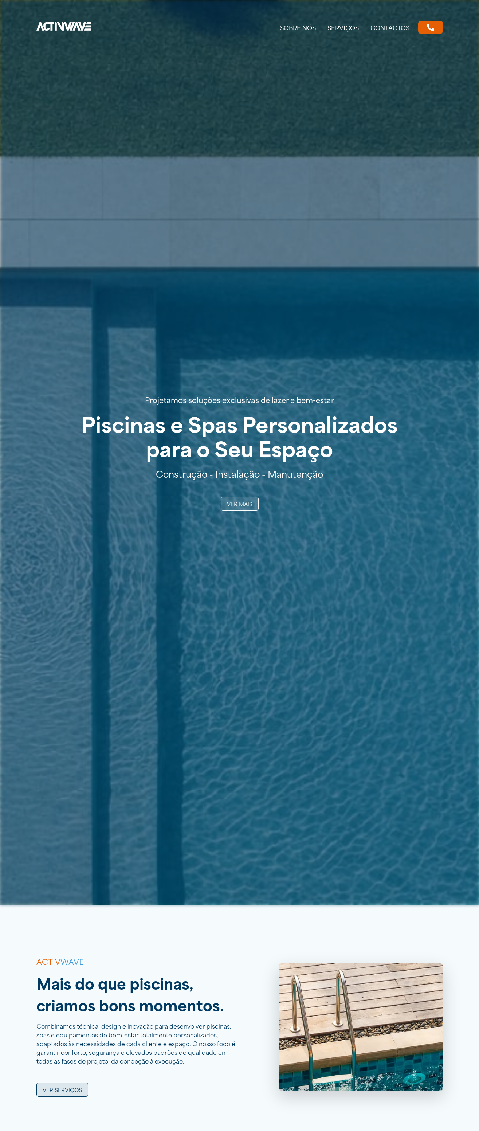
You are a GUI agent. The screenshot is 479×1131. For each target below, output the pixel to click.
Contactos (389, 27)
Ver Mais (239, 504)
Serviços (343, 27)
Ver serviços (62, 1089)
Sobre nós (298, 27)
